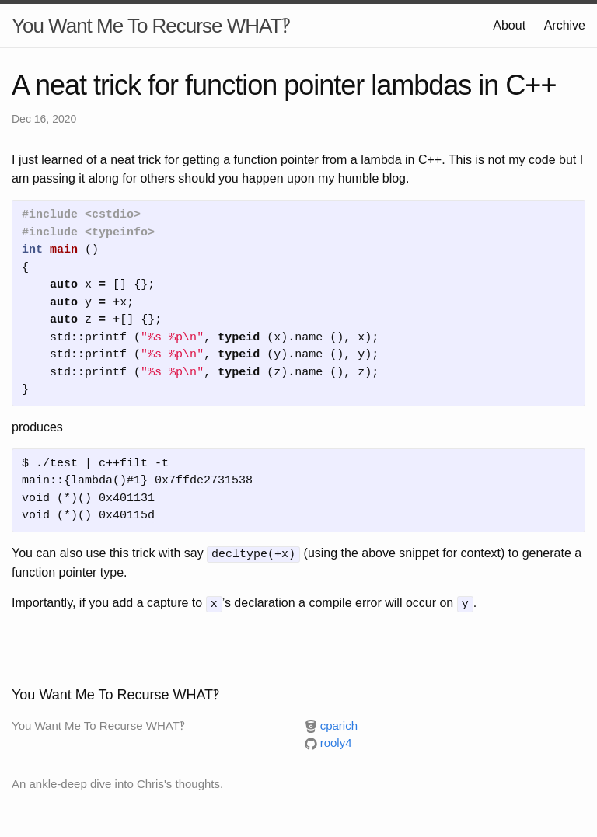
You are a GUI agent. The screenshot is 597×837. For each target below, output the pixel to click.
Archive (564, 25)
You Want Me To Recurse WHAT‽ (151, 25)
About (509, 25)
